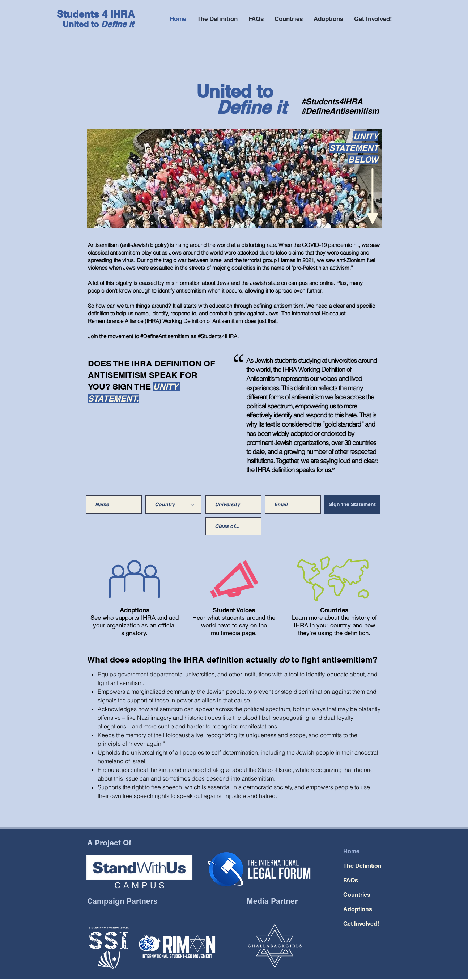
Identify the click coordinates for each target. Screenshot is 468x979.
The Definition (362, 865)
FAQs (350, 880)
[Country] (173, 504)
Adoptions (134, 610)
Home (351, 851)
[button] (373, 19)
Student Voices (234, 610)
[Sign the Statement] (352, 504)
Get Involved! (361, 923)
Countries (334, 610)
